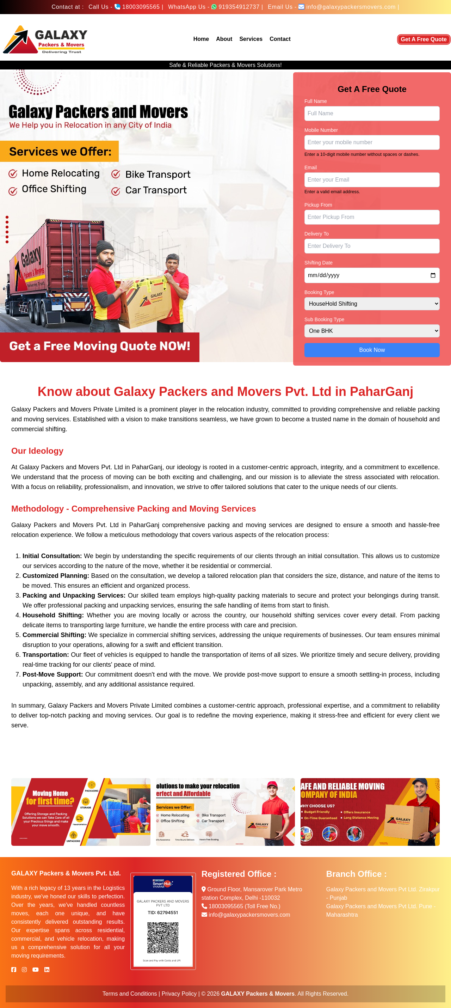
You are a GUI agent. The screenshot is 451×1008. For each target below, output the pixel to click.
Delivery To (316, 234)
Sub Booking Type (324, 319)
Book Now (372, 350)
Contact (280, 39)
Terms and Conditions (130, 994)
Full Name (315, 101)
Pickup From (318, 205)
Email (310, 167)
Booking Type (319, 292)
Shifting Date (318, 262)
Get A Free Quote (424, 39)
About (224, 39)
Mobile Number (321, 130)
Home (201, 39)
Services (250, 39)
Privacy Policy (179, 994)
